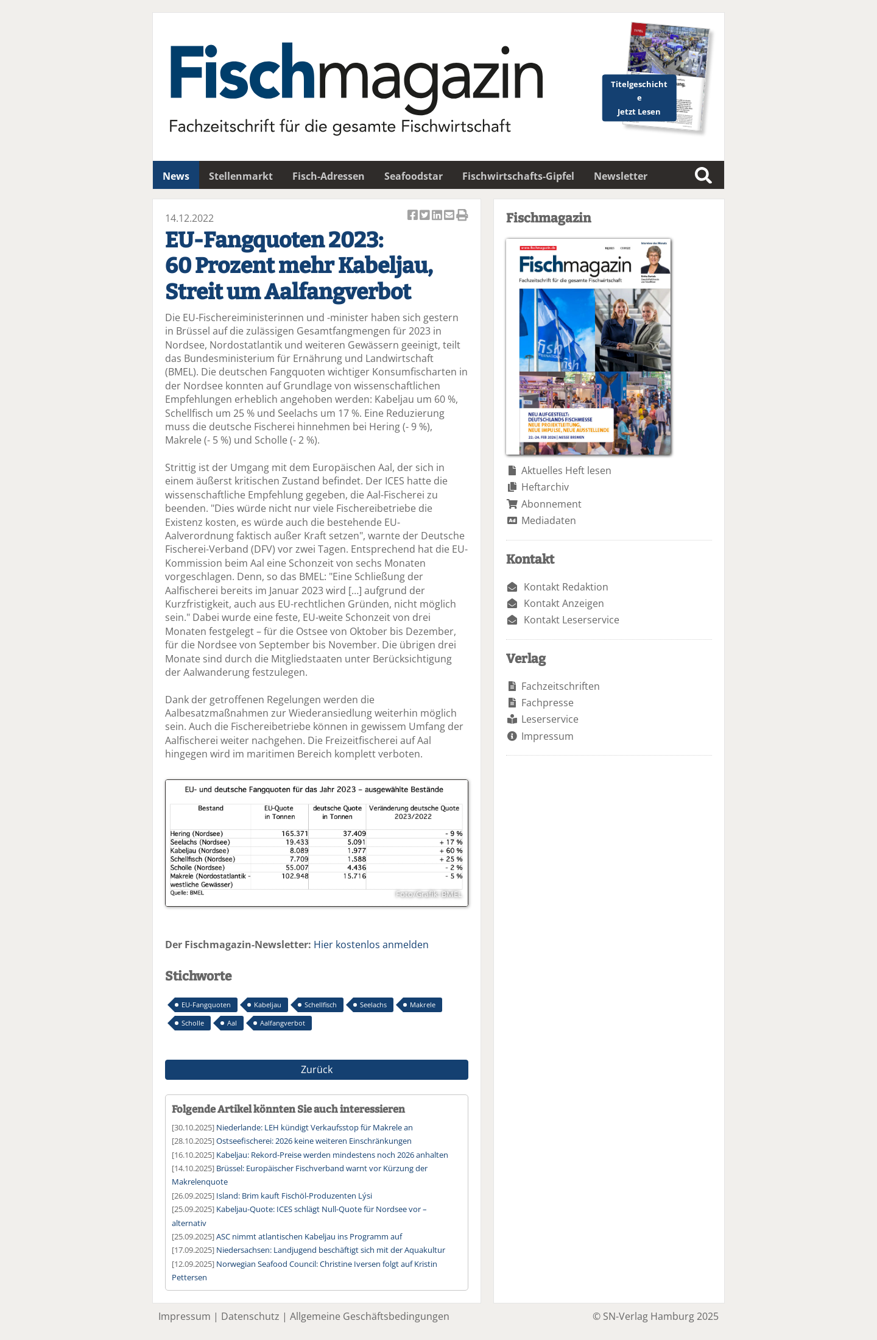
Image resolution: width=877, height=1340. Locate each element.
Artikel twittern (426, 216)
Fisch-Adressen (328, 176)
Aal (232, 1022)
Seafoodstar (413, 176)
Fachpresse (547, 702)
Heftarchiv (545, 487)
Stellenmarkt (241, 176)
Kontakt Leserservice (571, 619)
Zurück (317, 1069)
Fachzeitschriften (560, 686)
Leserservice (550, 719)
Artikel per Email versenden (450, 216)
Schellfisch (321, 1004)
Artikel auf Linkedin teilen (438, 216)
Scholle (192, 1022)
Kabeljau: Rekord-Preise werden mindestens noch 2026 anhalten (332, 1154)
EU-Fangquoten (206, 1004)
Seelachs (373, 1004)
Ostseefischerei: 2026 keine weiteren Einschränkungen (314, 1140)
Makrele (422, 1004)
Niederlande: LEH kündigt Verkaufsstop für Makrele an (314, 1127)
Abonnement (551, 504)
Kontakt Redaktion (566, 587)
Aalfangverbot (282, 1022)
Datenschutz (250, 1316)
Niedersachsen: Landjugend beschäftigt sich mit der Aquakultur (330, 1249)
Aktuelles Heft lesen (566, 470)
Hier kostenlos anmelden (371, 944)
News (176, 176)
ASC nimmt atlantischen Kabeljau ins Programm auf (309, 1236)
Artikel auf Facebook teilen (413, 216)
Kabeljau (267, 1004)
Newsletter (620, 176)
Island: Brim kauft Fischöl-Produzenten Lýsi (294, 1195)
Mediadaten (548, 520)
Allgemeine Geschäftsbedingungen (369, 1316)
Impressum (547, 736)
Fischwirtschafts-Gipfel (518, 176)
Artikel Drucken (462, 216)
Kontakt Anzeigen (564, 603)
